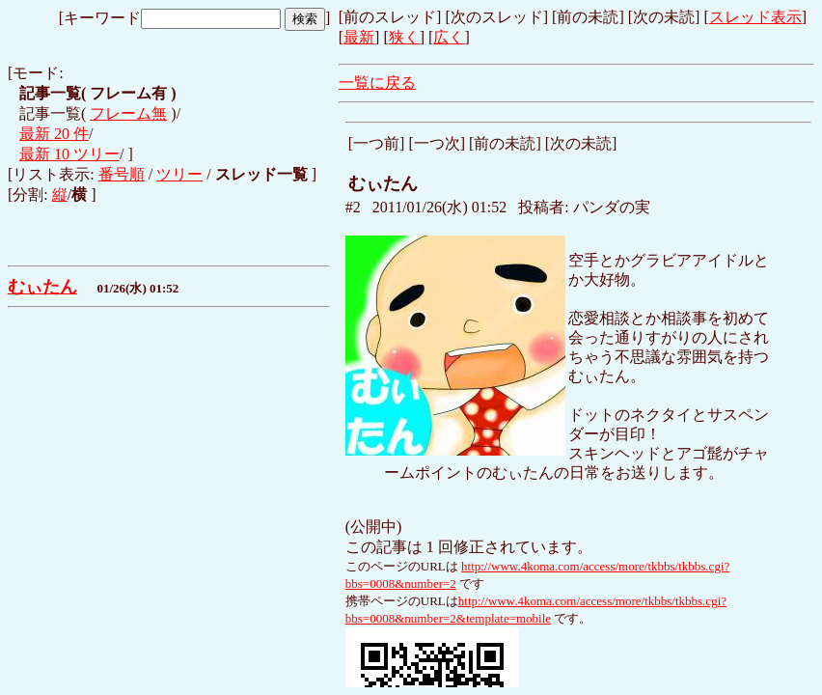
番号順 (121, 174)
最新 (358, 37)
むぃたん (42, 286)
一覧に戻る (377, 82)
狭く (404, 37)
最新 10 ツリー (69, 154)
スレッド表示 (755, 17)
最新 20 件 (54, 133)
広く (448, 37)
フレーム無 (128, 113)
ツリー (179, 174)
